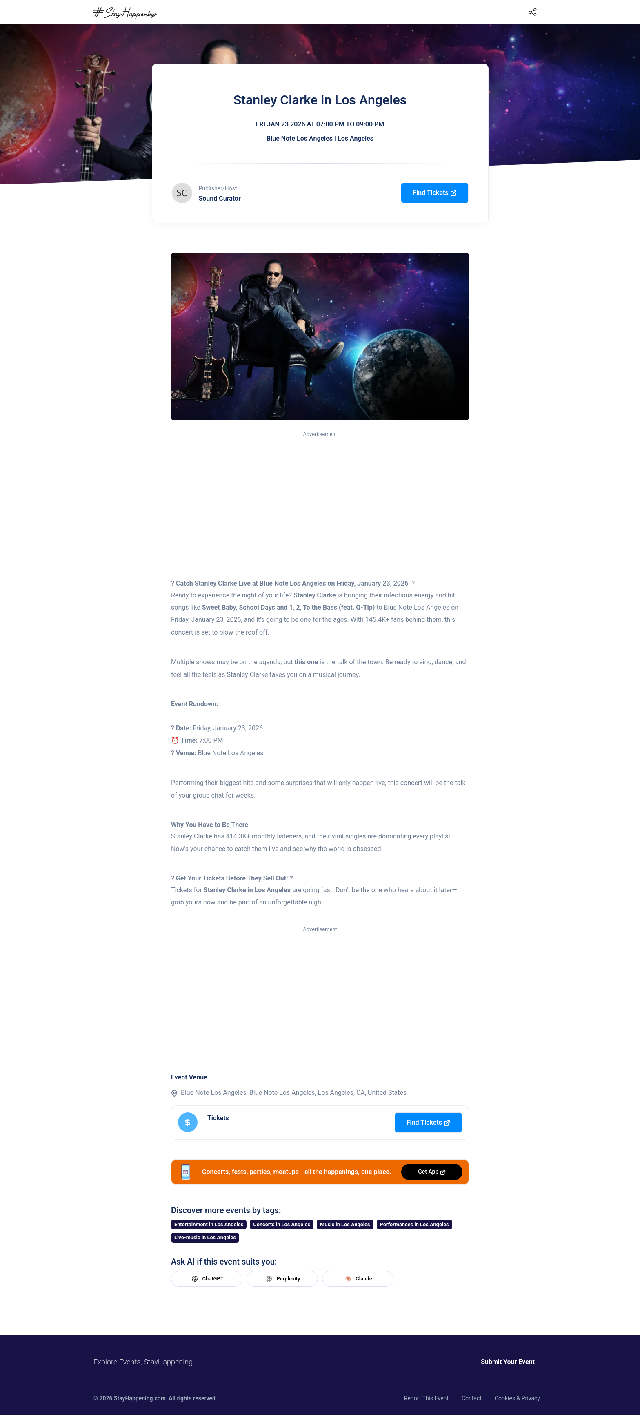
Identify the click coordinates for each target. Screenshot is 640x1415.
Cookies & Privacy (517, 1398)
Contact (472, 1398)
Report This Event (426, 1398)
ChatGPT (206, 1279)
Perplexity (282, 1279)
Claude (357, 1279)
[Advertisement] (320, 500)
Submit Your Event (508, 1362)
